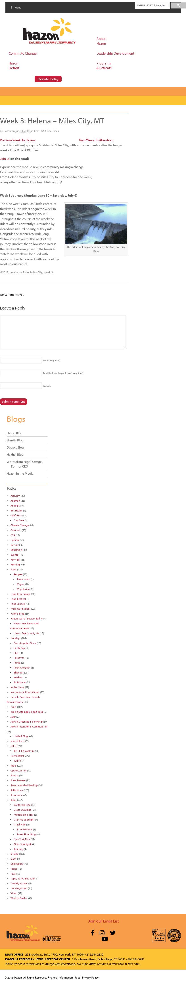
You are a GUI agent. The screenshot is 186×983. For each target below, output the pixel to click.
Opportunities (18, 770)
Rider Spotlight (22, 844)
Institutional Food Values (25, 692)
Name (51, 360)
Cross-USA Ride (43, 131)
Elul (16, 653)
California (16, 515)
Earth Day (19, 648)
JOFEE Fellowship (24, 750)
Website (47, 385)
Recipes (18, 574)
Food (13, 569)
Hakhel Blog (15, 454)
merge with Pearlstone (60, 964)
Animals (15, 505)
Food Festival (18, 599)
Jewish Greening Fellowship (26, 721)
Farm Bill (15, 559)
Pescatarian (23, 579)
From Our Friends (20, 608)
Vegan (21, 584)
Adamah (15, 500)
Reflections (16, 790)
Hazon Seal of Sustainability (26, 618)
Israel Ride (19, 824)
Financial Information (60, 977)
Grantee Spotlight (24, 819)
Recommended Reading (24, 785)
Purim (17, 662)
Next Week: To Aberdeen (96, 140)
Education (16, 549)
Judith (17, 760)
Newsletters (17, 755)
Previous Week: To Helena (18, 140)
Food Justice (17, 603)
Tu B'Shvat (20, 682)
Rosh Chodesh (22, 667)
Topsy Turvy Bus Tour (22, 878)
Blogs (16, 419)
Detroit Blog (15, 447)
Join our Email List (103, 921)
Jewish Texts (17, 741)
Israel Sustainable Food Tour (26, 711)
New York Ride (22, 839)
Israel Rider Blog (26, 834)
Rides (56, 131)
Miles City (36, 272)
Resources (16, 795)
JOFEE (13, 746)
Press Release (17, 780)
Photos (14, 775)
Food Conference (20, 594)
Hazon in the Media (20, 473)
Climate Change (19, 525)
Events (14, 554)
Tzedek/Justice (18, 883)
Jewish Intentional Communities (29, 726)
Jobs (77, 977)
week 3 (48, 272)
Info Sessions (24, 829)
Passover (19, 657)
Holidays (15, 638)
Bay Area (19, 520)
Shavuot (18, 672)
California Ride (22, 804)
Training (18, 849)
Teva (13, 873)
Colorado (15, 530)
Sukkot (18, 677)
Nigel (13, 765)
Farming (15, 564)
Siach (13, 858)
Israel (13, 707)
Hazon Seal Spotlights (26, 633)
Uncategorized (18, 888)
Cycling (14, 540)
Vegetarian (23, 589)
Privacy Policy (90, 977)
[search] (152, 5)
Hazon (7, 131)
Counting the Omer (25, 643)
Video (13, 893)
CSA (12, 535)
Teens (13, 868)
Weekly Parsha (18, 898)
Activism (15, 495)
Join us (5, 158)
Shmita (14, 854)
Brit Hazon (16, 510)
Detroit (14, 545)
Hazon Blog (14, 433)
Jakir (13, 716)
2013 (5, 272)
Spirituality (16, 863)
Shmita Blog (15, 440)
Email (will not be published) (63, 373)
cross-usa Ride (19, 272)
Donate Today (48, 79)
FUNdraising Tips (23, 814)
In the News (17, 687)
